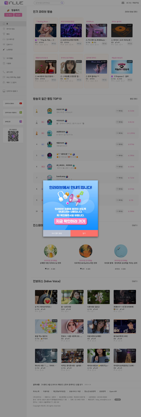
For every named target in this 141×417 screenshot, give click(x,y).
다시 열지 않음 (57, 233)
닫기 (84, 233)
